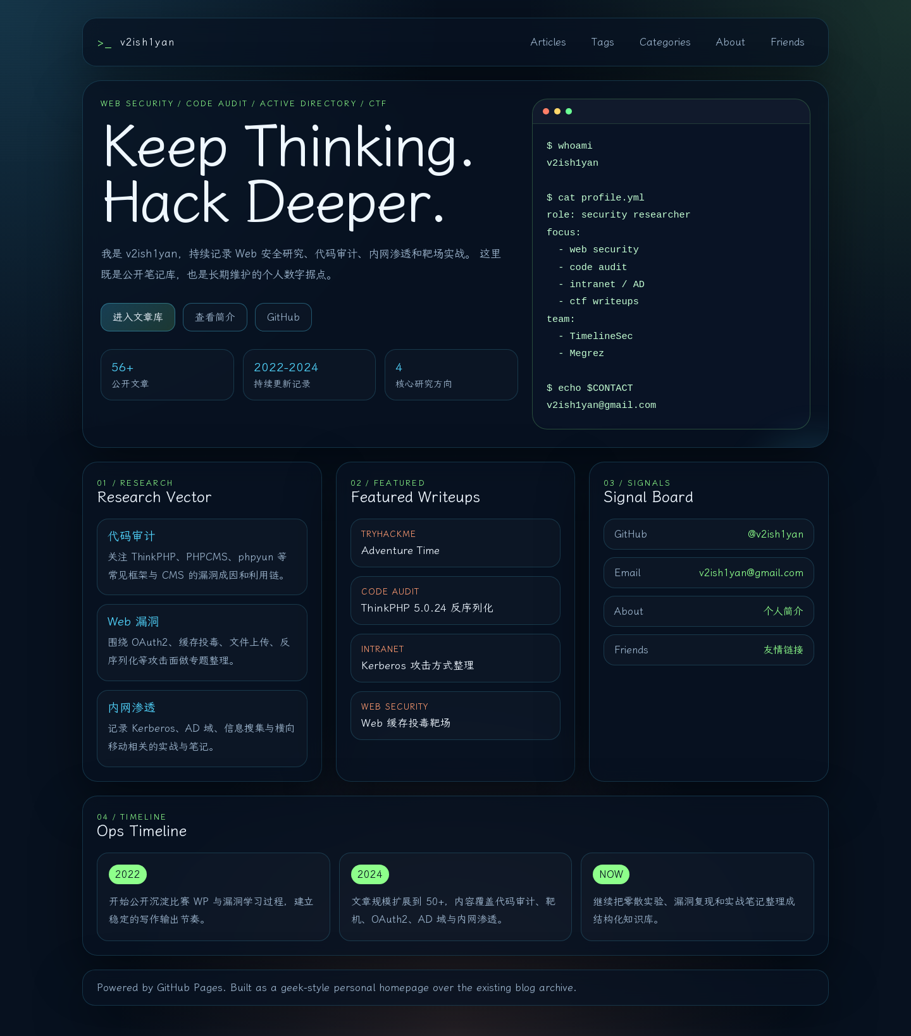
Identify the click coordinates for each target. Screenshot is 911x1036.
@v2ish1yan (775, 534)
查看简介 (215, 317)
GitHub (283, 317)
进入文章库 (138, 317)
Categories (665, 42)
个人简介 (783, 611)
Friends (788, 42)
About (730, 42)
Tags (603, 42)
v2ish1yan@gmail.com (751, 573)
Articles (548, 42)
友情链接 (783, 650)
